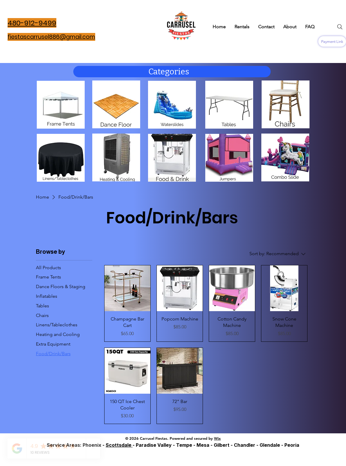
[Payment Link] (332, 41)
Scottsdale (119, 445)
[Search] (340, 27)
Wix (217, 438)
